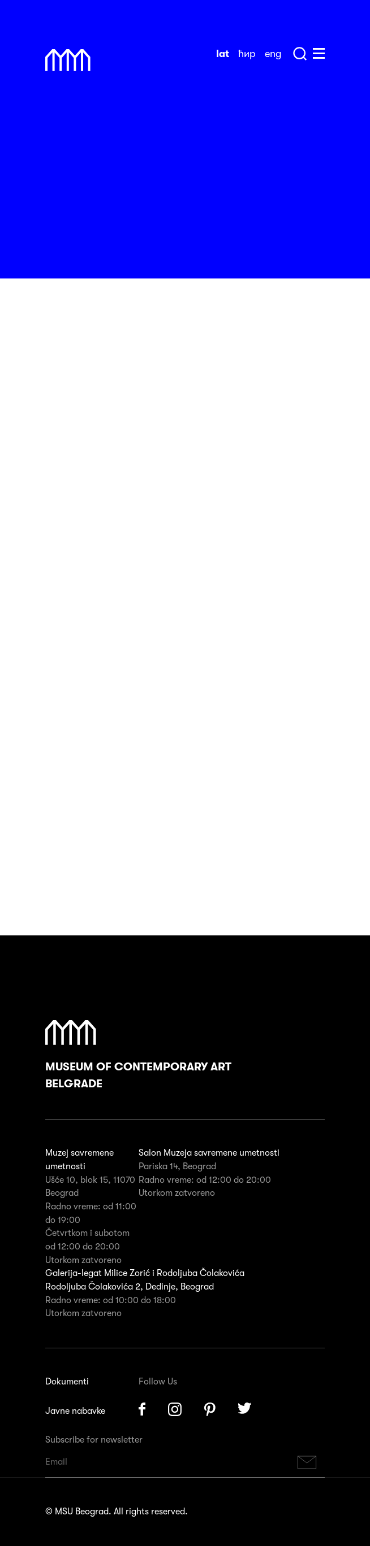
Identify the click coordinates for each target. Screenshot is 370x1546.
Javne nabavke (75, 1411)
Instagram (175, 1409)
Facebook (142, 1409)
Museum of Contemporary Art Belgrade (138, 1055)
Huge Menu (319, 53)
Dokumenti (67, 1382)
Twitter (245, 1409)
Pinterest (210, 1409)
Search (300, 53)
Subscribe (307, 1462)
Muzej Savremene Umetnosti (68, 60)
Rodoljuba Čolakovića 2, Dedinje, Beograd (129, 1287)
